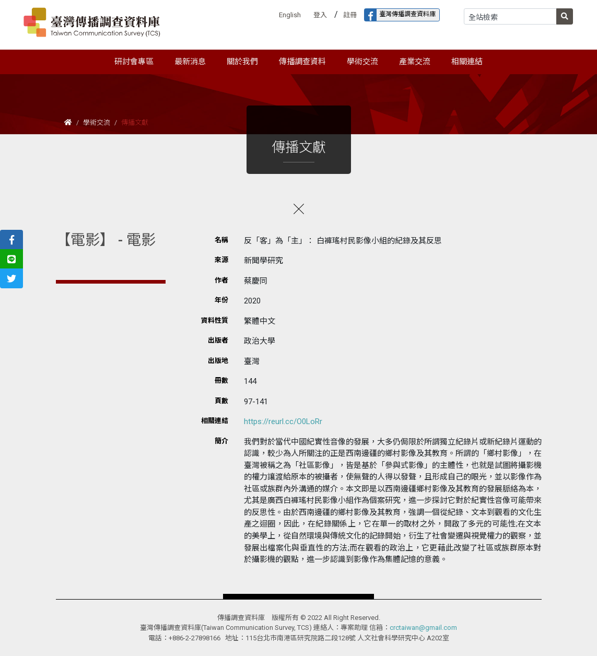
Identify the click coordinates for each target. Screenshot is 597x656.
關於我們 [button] (242, 61)
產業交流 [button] (414, 61)
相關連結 (467, 61)
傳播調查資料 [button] (302, 61)
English (290, 15)
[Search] (510, 16)
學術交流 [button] (362, 61)
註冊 (350, 15)
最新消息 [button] (190, 61)
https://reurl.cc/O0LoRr (283, 421)
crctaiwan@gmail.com (423, 627)
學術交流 (96, 122)
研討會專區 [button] (134, 61)
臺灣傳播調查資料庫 (400, 15)
